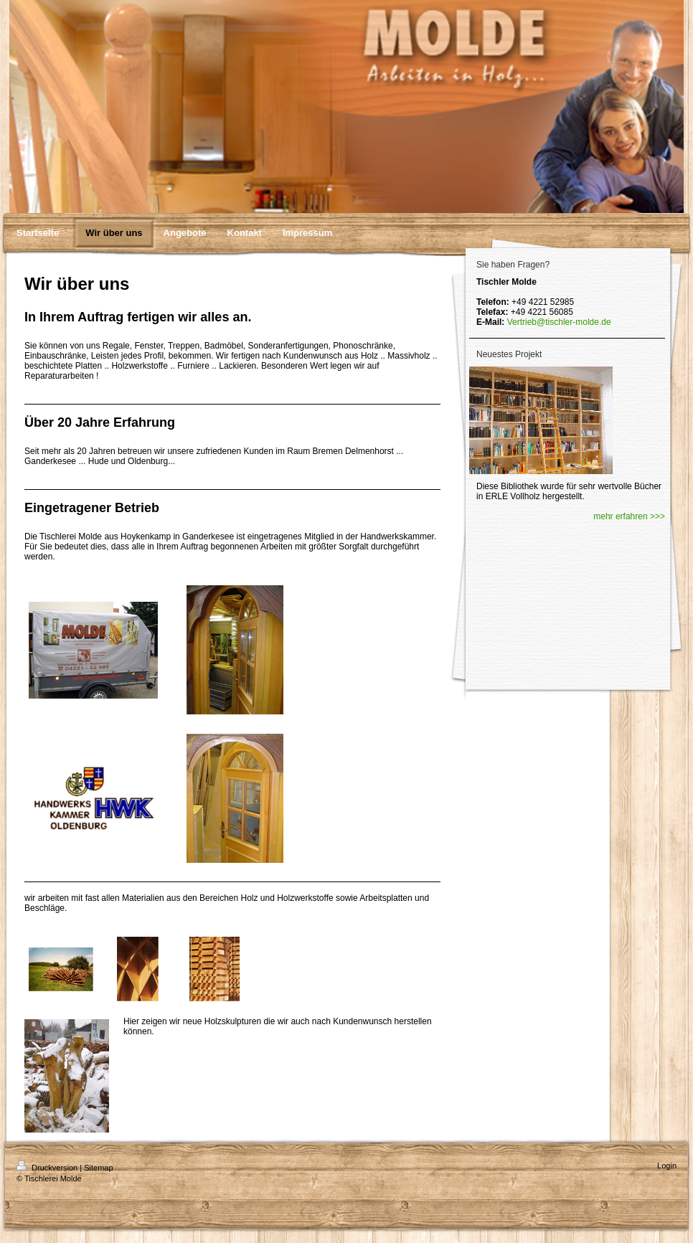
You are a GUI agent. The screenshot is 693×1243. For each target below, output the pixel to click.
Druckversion (48, 1167)
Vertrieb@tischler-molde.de (559, 322)
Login (666, 1165)
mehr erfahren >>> (629, 516)
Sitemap (98, 1167)
